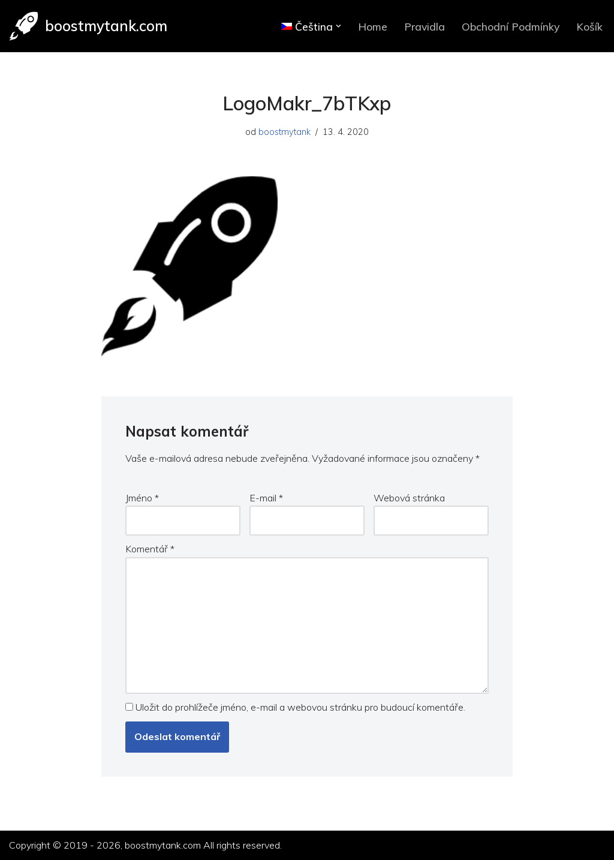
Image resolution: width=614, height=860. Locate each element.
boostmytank (284, 132)
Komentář (149, 549)
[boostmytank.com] (88, 26)
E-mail (266, 498)
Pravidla (424, 26)
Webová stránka (409, 498)
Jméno (142, 498)
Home (372, 26)
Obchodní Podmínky (510, 26)
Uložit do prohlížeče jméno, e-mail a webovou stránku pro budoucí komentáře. (300, 707)
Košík (589, 26)
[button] (338, 26)
